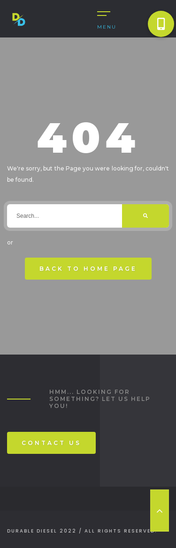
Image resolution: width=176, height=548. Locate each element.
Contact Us (51, 442)
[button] (161, 24)
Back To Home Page (88, 268)
